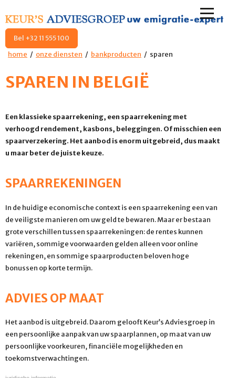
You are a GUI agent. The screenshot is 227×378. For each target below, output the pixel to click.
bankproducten (116, 54)
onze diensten (59, 54)
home (17, 54)
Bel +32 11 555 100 (41, 38)
